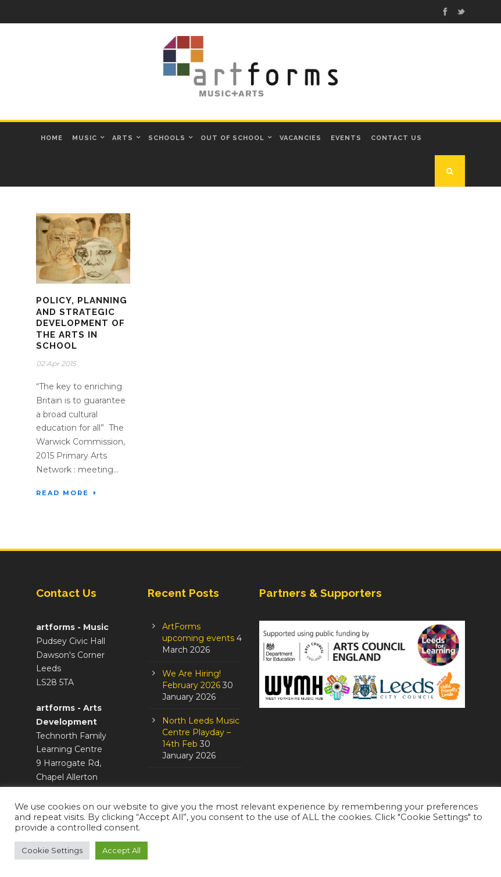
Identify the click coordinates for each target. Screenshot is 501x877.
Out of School (232, 138)
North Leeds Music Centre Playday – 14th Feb (200, 732)
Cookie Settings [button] (52, 850)
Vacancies (300, 138)
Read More (66, 493)
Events (346, 138)
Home (52, 138)
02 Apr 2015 (56, 363)
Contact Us (396, 138)
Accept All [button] (121, 850)
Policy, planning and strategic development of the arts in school (81, 323)
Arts (122, 138)
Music (84, 138)
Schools (166, 138)
